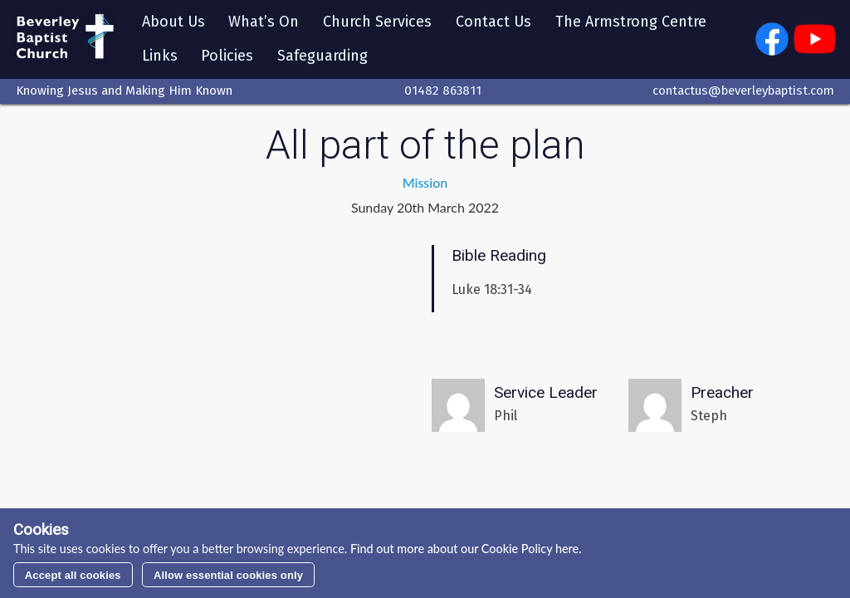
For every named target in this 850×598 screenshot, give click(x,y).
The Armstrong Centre (634, 23)
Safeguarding (326, 57)
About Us (176, 23)
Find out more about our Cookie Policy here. (464, 549)
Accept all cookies (73, 575)
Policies (230, 57)
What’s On (267, 23)
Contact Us (497, 23)
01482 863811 (442, 93)
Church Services (380, 23)
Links (162, 57)
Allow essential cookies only (228, 575)
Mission (425, 185)
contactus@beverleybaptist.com (743, 93)
